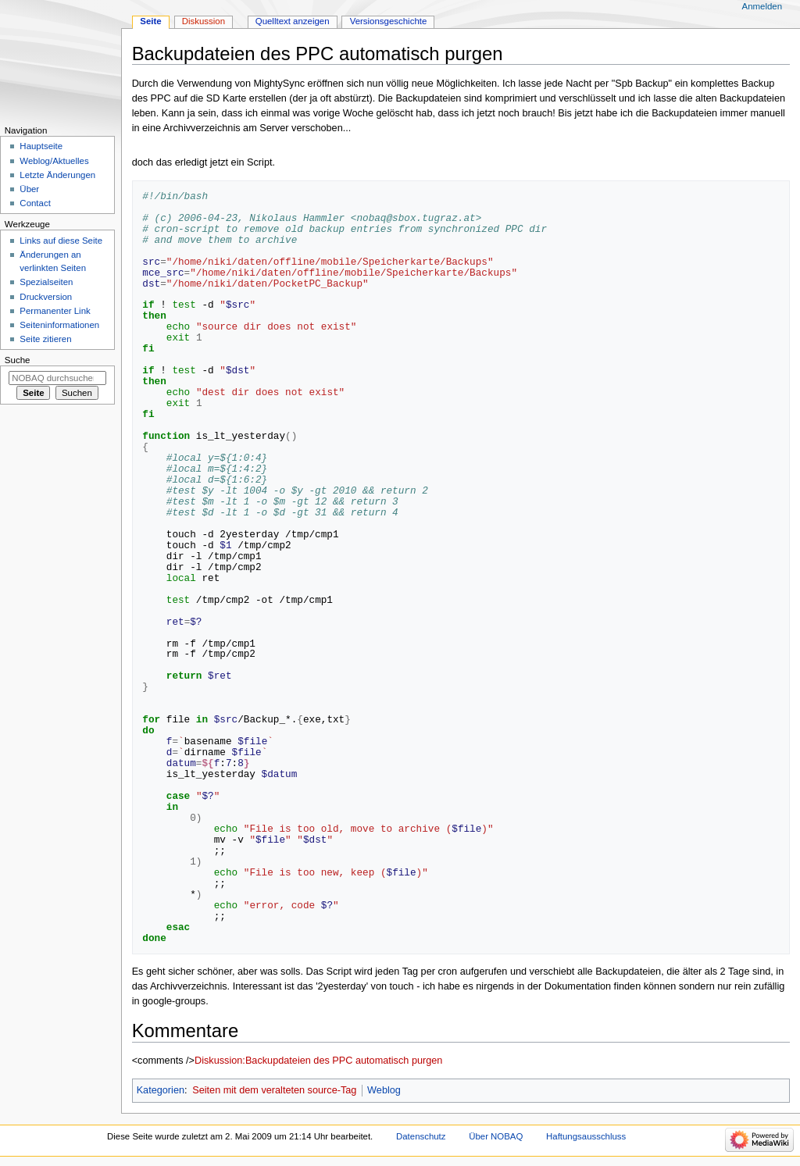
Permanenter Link (55, 311)
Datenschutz (421, 1136)
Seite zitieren (45, 339)
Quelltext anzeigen (292, 21)
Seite (150, 21)
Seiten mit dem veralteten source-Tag (274, 1090)
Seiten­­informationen (59, 325)
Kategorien (160, 1090)
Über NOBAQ (496, 1136)
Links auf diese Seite (61, 240)
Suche (17, 360)
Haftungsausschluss (586, 1136)
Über (29, 189)
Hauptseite (41, 146)
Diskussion (203, 21)
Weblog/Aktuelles (54, 161)
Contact (35, 203)
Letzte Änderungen (57, 175)
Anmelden (762, 6)
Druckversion (46, 296)
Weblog (384, 1090)
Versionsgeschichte (388, 21)
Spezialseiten (46, 282)
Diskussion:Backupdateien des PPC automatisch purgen (318, 1060)
